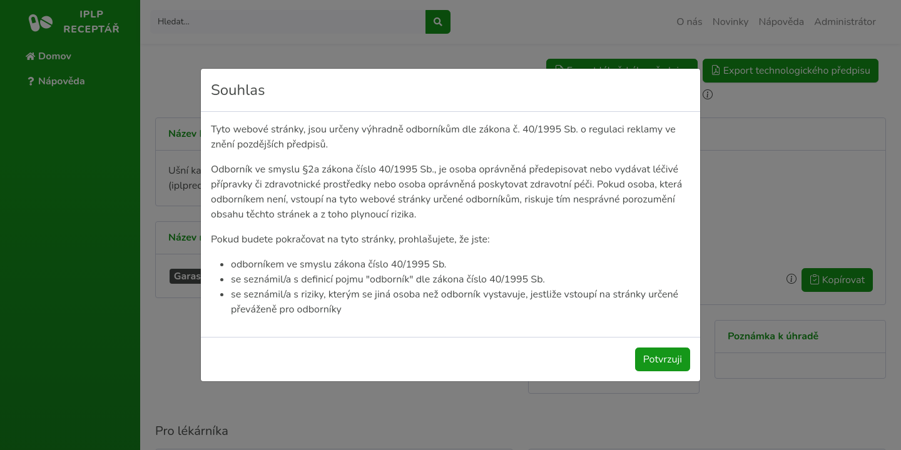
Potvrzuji (662, 359)
